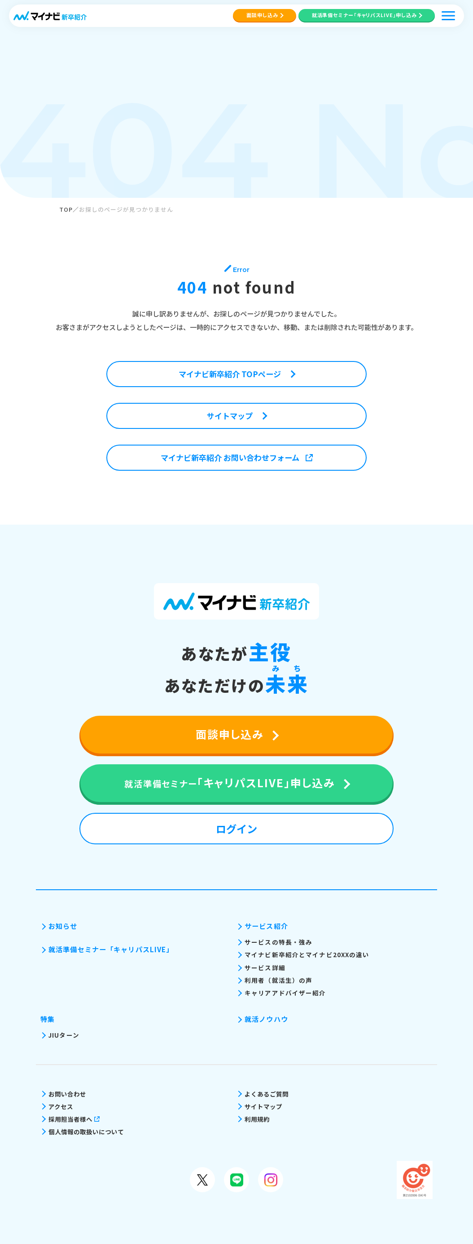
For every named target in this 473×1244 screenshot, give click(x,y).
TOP (66, 209)
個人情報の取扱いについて (86, 1131)
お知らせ (63, 926)
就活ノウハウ (266, 1019)
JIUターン (63, 1034)
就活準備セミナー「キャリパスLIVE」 (111, 949)
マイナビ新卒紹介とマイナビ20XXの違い (307, 954)
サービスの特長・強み (278, 941)
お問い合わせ (67, 1093)
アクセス (60, 1106)
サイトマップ (263, 1106)
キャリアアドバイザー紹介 (285, 992)
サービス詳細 (265, 967)
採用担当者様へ (74, 1119)
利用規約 (257, 1119)
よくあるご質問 (267, 1093)
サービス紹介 (266, 926)
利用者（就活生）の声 (278, 980)
